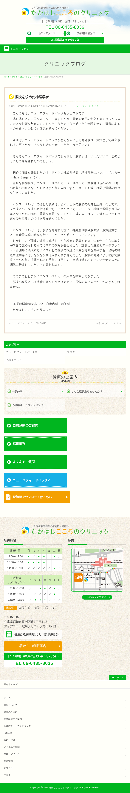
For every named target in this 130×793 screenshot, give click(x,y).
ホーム (7, 698)
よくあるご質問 (24, 462)
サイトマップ (10, 684)
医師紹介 (8, 733)
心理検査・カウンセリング (27, 405)
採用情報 (19, 443)
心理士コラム (14, 360)
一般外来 (17, 391)
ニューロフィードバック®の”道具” (27, 323)
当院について (10, 705)
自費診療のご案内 (25, 425)
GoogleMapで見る (96, 597)
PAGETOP (117, 677)
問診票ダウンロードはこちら (32, 497)
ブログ (71, 352)
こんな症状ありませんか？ (87, 391)
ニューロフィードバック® (86, 106)
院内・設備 (9, 740)
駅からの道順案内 (32, 646)
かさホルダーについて (108, 323)
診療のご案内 (10, 712)
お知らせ (8, 768)
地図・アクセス (12, 754)
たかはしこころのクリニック (63, 787)
